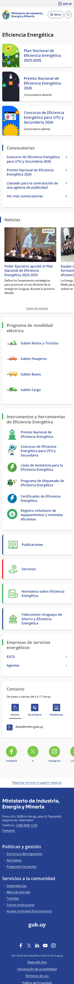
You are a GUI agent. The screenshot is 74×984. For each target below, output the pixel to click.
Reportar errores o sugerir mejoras (37, 783)
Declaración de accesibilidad (37, 969)
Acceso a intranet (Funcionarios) (29, 911)
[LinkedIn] (37, 945)
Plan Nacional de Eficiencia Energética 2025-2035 (42, 55)
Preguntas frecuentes (22, 867)
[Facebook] (21, 945)
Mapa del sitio (37, 962)
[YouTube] (45, 945)
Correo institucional (20, 905)
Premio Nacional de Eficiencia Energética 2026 (42, 83)
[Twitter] (29, 945)
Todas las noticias (37, 308)
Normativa (14, 860)
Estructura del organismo (24, 854)
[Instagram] (53, 945)
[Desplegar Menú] (56, 14)
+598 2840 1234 (26, 825)
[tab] (15, 710)
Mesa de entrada (18, 892)
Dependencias (17, 886)
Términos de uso (37, 976)
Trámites (13, 898)
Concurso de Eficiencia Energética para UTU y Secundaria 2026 (44, 117)
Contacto (8, 830)
